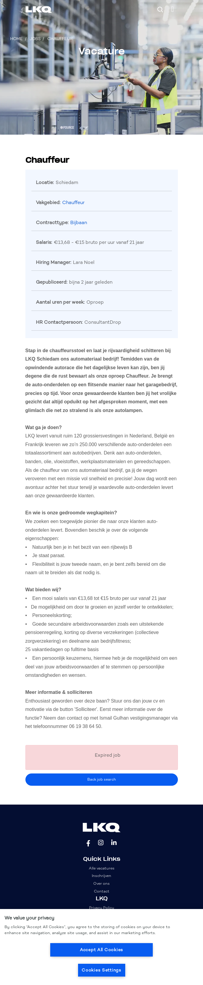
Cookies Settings (101, 970)
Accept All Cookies (101, 949)
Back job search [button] (101, 779)
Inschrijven (101, 875)
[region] (101, 947)
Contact (101, 891)
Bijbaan (78, 222)
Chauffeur (60, 38)
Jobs (35, 38)
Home (16, 38)
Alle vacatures (102, 868)
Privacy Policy (101, 907)
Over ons (101, 883)
